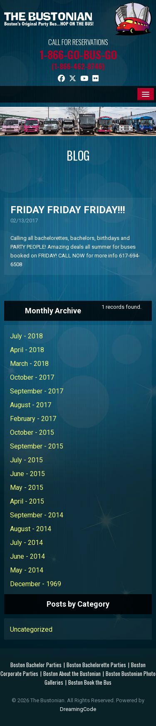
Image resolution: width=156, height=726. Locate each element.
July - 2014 (26, 543)
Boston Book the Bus (89, 682)
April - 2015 (27, 501)
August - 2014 (30, 529)
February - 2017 (33, 419)
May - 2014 (26, 570)
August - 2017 (30, 405)
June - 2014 (27, 556)
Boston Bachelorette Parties (96, 664)
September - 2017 (36, 391)
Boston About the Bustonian (72, 673)
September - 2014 (36, 515)
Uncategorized (31, 629)
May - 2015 (26, 488)
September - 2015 (36, 446)
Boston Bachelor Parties (36, 664)
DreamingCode (78, 709)
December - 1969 (35, 584)
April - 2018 (27, 350)
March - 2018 (29, 364)
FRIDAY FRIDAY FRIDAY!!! (67, 210)
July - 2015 (26, 460)
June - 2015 (27, 474)
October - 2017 (32, 377)
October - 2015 (32, 432)
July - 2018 (26, 336)
